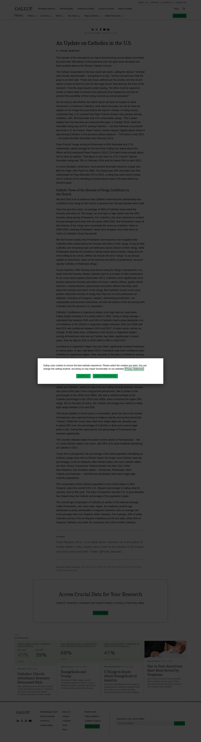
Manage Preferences (105, 376)
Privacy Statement (134, 369)
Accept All (83, 376)
